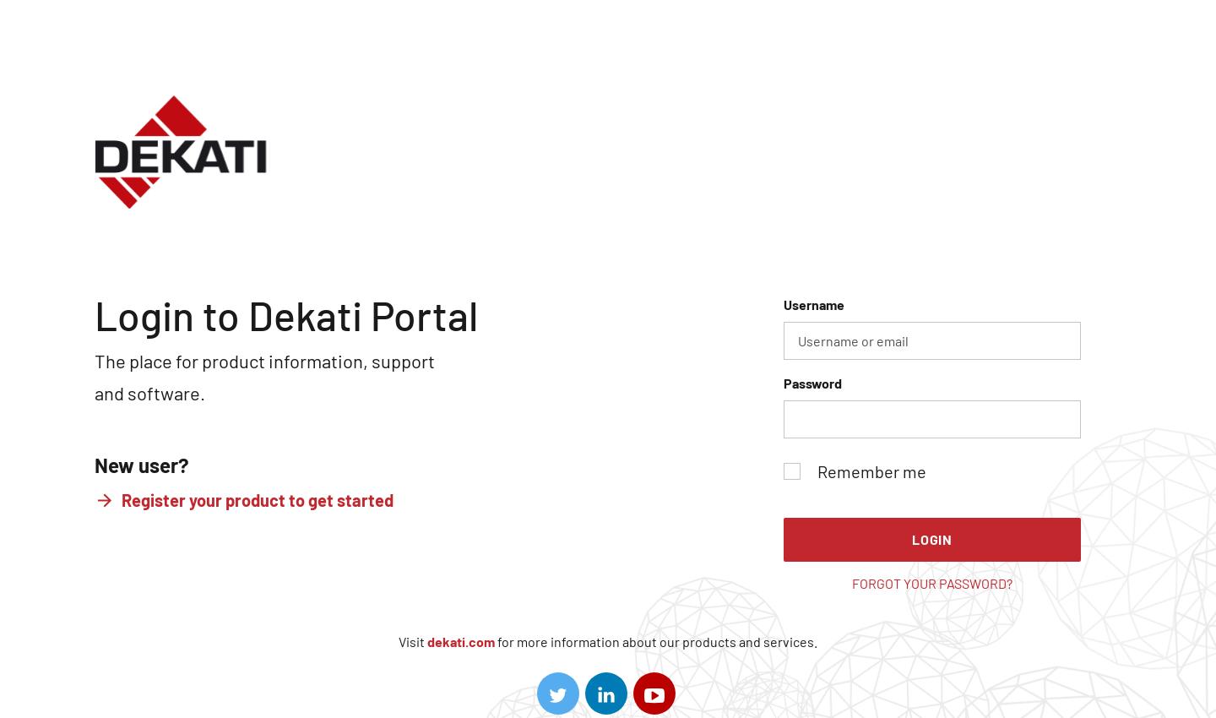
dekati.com (461, 642)
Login (932, 539)
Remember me (855, 471)
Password (932, 406)
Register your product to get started (258, 500)
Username (932, 328)
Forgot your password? (932, 583)
